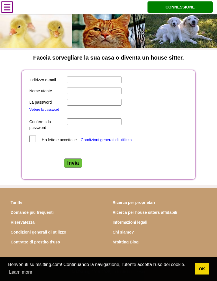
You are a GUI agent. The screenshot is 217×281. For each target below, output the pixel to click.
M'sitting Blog (125, 242)
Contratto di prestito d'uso (35, 242)
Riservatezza (22, 222)
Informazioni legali (129, 222)
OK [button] (202, 269)
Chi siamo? (123, 232)
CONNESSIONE (180, 7)
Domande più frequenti (31, 212)
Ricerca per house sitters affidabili (144, 212)
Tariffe (16, 202)
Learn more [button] (20, 272)
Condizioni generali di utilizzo (106, 140)
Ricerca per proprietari (133, 202)
